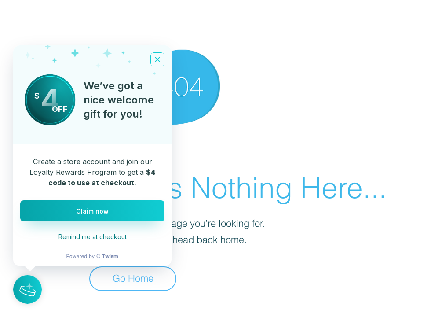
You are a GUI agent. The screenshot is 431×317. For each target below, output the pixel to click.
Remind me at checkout (92, 236)
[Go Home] (132, 278)
